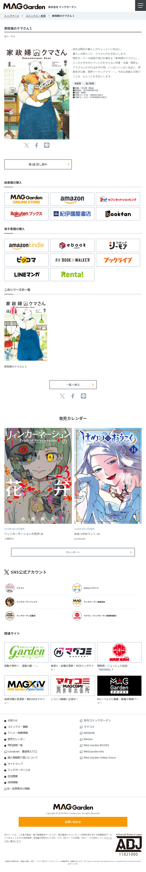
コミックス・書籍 (36, 15)
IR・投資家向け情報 (19, 788)
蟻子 (6, 36)
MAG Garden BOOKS (96, 745)
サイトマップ (15, 764)
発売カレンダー (16, 739)
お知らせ (13, 720)
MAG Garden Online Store (100, 757)
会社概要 (13, 776)
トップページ (11, 15)
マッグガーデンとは (19, 770)
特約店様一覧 (15, 745)
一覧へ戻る (73, 385)
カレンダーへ (73, 552)
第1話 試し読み (38, 164)
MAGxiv (88, 739)
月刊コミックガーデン (97, 720)
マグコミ (89, 727)
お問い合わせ (73, 822)
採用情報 (13, 782)
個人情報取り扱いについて (23, 757)
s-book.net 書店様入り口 (22, 751)
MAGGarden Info (94, 751)
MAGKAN (89, 733)
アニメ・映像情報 (18, 733)
